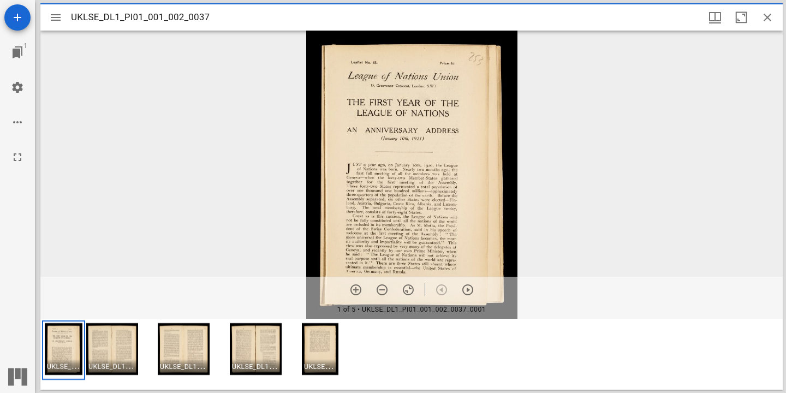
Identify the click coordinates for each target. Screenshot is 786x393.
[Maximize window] (741, 17)
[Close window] (767, 17)
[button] (63, 350)
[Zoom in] (356, 290)
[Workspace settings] (17, 87)
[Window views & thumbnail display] (715, 17)
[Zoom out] (382, 290)
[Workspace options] (17, 122)
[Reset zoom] (408, 290)
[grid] (411, 354)
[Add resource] (17, 17)
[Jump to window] (17, 52)
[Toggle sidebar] (56, 17)
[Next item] (468, 290)
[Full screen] (17, 157)
